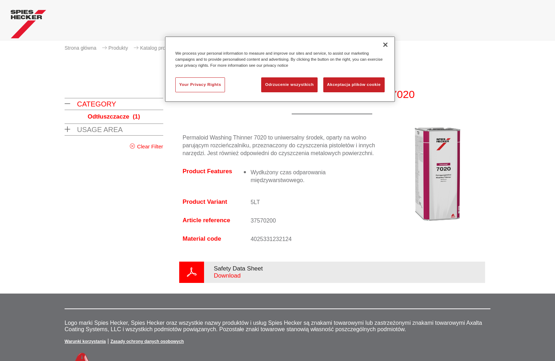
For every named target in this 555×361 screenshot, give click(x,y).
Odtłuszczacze (114, 116)
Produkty (118, 48)
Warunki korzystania (85, 341)
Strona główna (81, 48)
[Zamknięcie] (385, 45)
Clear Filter (150, 146)
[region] (280, 69)
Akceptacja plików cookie (354, 84)
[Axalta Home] (28, 26)
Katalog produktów (160, 48)
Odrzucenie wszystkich (289, 84)
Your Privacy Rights (200, 84)
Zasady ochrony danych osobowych (147, 341)
